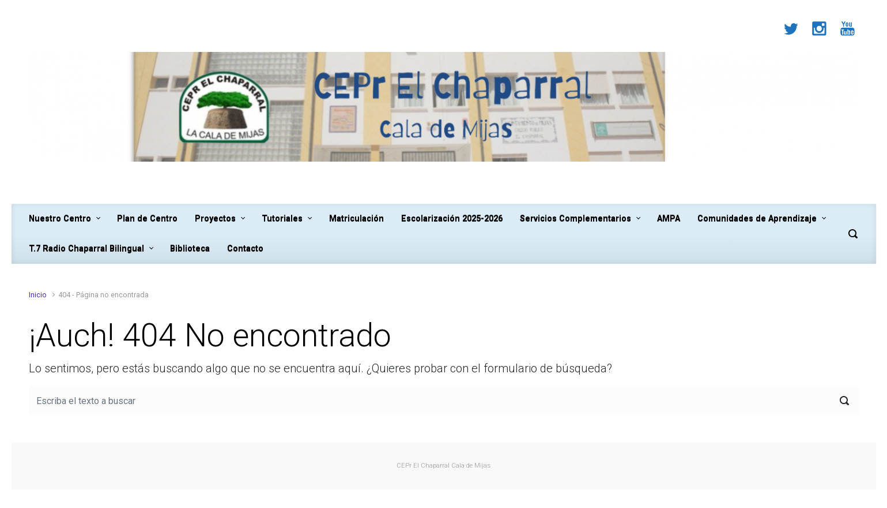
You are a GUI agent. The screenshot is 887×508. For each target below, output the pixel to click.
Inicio (38, 294)
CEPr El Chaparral (423, 465)
